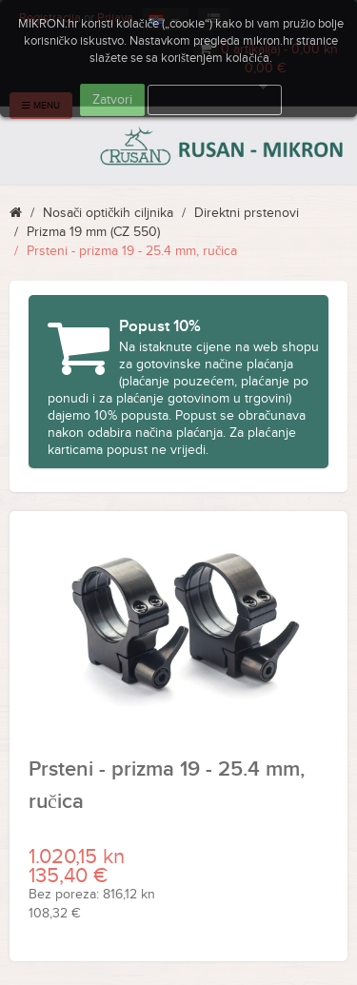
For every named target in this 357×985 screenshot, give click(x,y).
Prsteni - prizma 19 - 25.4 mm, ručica (132, 251)
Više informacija (215, 100)
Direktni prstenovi (246, 213)
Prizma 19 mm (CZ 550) (93, 232)
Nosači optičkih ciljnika (108, 213)
